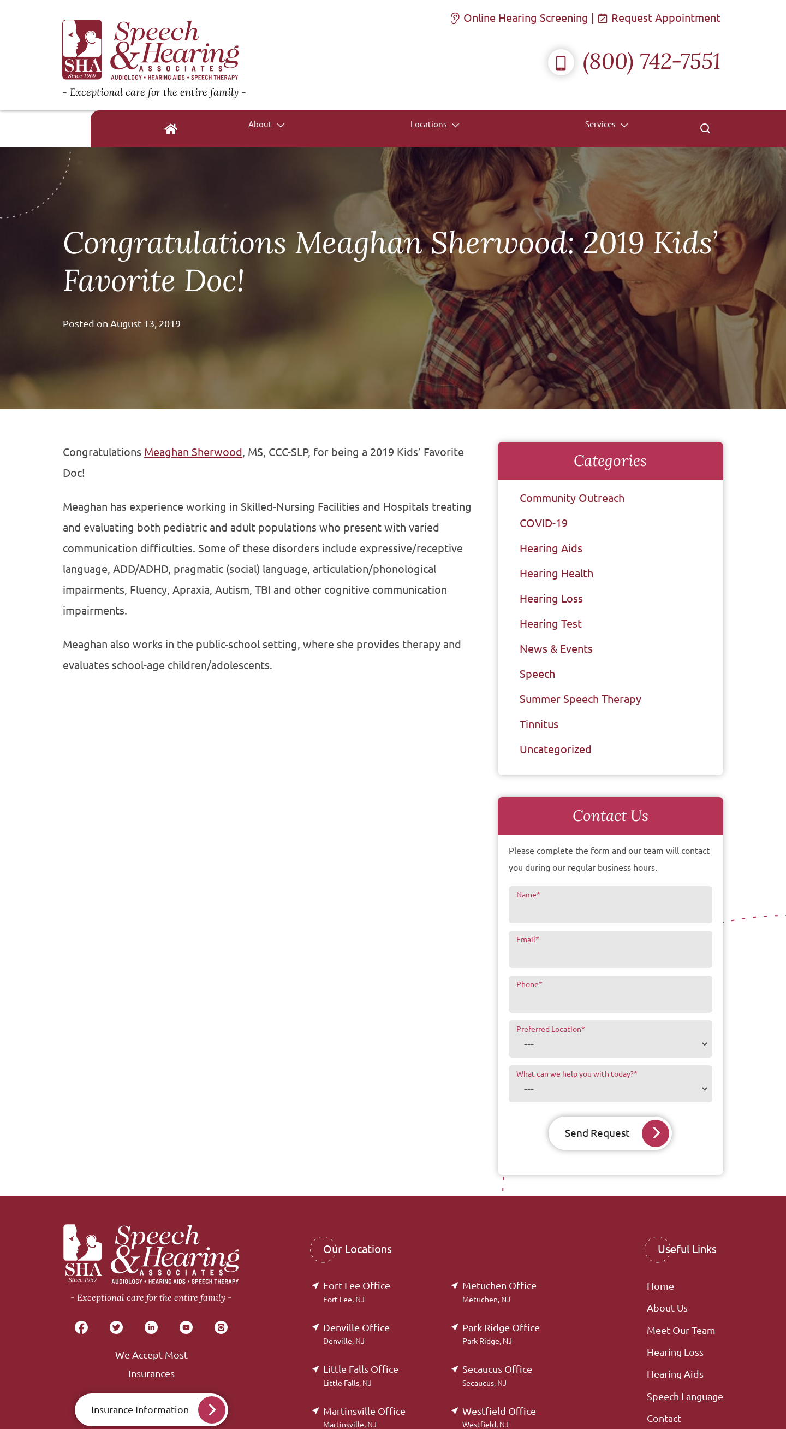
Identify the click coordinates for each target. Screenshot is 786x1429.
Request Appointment (659, 17)
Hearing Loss (551, 598)
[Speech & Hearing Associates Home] (154, 55)
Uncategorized (556, 749)
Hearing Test (551, 623)
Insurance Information (140, 1409)
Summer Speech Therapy (580, 699)
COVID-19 (544, 523)
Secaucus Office (497, 1375)
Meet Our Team (681, 1330)
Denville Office (356, 1334)
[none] (408, 128)
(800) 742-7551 (634, 61)
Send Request (597, 1133)
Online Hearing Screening (520, 17)
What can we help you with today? (577, 1074)
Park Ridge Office (501, 1334)
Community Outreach (572, 498)
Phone (529, 984)
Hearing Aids (551, 548)
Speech (537, 674)
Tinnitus (539, 724)
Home (660, 1286)
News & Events (556, 648)
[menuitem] (342, 128)
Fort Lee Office (356, 1292)
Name (528, 894)
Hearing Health (556, 573)
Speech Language (685, 1396)
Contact (664, 1418)
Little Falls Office (360, 1375)
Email (527, 939)
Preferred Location (550, 1029)
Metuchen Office (499, 1292)
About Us (667, 1308)
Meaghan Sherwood (193, 452)
